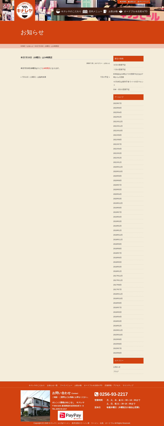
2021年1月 (117, 162)
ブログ (116, 371)
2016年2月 (117, 326)
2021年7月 (117, 144)
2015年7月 (117, 348)
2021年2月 (117, 158)
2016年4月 (117, 317)
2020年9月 (117, 176)
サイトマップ (143, 2)
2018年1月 (117, 271)
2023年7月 (117, 103)
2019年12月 (118, 203)
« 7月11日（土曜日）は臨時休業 (33, 77)
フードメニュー (66, 385)
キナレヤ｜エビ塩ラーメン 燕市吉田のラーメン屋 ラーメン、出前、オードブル (81, 423)
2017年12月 (118, 276)
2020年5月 (117, 189)
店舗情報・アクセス (112, 385)
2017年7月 (117, 289)
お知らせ (132, 2)
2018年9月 (117, 244)
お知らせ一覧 (52, 385)
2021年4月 (117, 149)
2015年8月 (117, 344)
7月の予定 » (105, 77)
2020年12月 (118, 167)
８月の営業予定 (119, 65)
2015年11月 (118, 330)
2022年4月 (117, 112)
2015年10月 (118, 335)
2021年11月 (118, 126)
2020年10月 (118, 171)
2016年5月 (117, 312)
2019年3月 (117, 221)
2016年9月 (117, 303)
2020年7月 (117, 185)
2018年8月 (117, 249)
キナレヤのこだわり (71, 11)
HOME (123, 2)
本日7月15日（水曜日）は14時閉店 (36, 57)
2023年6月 (117, 108)
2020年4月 (117, 194)
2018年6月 (117, 258)
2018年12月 (118, 235)
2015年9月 (117, 339)
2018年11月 (118, 240)
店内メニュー (95, 11)
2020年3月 (117, 199)
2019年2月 (117, 226)
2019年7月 (117, 212)
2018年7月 (117, 253)
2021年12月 (118, 122)
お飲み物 (113, 11)
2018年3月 (117, 267)
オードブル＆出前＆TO (135, 11)
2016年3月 (117, 321)
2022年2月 (117, 117)
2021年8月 (117, 140)
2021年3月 (117, 153)
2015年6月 (117, 353)
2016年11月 (118, 294)
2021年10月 (118, 131)
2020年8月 (117, 180)
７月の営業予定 (119, 69)
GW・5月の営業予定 (121, 89)
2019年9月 (117, 208)
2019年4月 (117, 217)
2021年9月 (117, 135)
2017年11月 (118, 280)
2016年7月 (117, 307)
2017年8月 (117, 285)
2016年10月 (118, 298)
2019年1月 (117, 230)
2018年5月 (117, 262)
